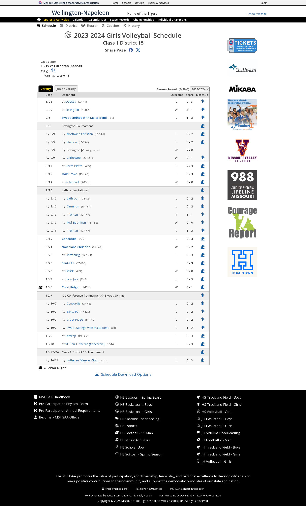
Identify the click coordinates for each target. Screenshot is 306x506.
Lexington (72, 110)
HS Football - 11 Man (136, 433)
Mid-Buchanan (77, 222)
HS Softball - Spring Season (141, 454)
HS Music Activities (135, 440)
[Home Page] (115, 3)
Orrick (69, 271)
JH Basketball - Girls (217, 425)
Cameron (73, 206)
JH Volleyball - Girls (216, 461)
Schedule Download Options (126, 374)
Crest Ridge (70, 287)
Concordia (69, 239)
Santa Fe (68, 263)
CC (131, 495)
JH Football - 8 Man (216, 440)
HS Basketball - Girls (136, 411)
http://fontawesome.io (208, 495)
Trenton (73, 214)
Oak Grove (70, 174)
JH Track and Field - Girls (221, 454)
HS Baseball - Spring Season (142, 397)
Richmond (72, 182)
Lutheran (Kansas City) (82, 360)
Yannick (138, 495)
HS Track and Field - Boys (221, 397)
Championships (143, 19)
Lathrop (72, 198)
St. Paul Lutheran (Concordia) (85, 344)
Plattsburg (73, 255)
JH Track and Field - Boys (221, 447)
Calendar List (97, 19)
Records (119, 19)
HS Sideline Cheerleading (139, 418)
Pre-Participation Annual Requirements (69, 411)
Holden (72, 142)
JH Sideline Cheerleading (221, 433)
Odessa (71, 101)
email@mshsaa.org (116, 488)
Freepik (147, 495)
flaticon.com (113, 495)
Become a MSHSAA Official (59, 417)
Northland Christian (80, 134)
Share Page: (116, 50)
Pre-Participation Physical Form (63, 404)
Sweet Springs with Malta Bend (84, 118)
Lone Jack (72, 279)
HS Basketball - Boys (136, 404)
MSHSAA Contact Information (187, 488)
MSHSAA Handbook (54, 397)
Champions (172, 19)
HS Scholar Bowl (132, 447)
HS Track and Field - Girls (221, 404)
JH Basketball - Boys (217, 418)
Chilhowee (74, 158)
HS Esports (128, 425)
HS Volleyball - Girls (217, 411)
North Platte (74, 166)
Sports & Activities (56, 19)
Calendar (79, 19)
